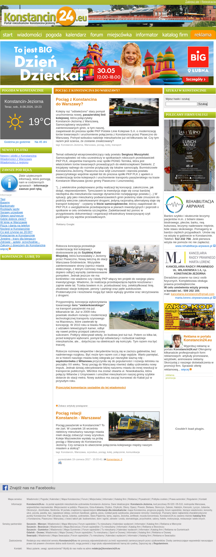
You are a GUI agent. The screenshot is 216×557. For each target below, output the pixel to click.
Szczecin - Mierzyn (36, 524)
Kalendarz (55, 499)
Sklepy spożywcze (12, 215)
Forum (84, 499)
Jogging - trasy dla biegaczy (18, 238)
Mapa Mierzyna (69, 524)
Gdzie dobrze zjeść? (13, 219)
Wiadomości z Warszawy (16, 159)
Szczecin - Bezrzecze (38, 527)
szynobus (92, 452)
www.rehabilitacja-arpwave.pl (195, 246)
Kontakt (203, 499)
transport (116, 145)
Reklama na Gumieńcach (177, 529)
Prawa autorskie (177, 499)
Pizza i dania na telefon (15, 225)
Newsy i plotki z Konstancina (18, 155)
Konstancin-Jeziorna (72, 145)
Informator (108, 499)
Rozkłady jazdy (9, 209)
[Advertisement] (107, 233)
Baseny (5, 202)
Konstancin (67, 452)
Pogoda (44, 499)
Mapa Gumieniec (72, 529)
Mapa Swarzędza (60, 535)
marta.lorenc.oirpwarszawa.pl (195, 297)
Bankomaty (7, 205)
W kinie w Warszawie (13, 222)
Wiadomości (32, 499)
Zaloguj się (192, 1)
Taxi (2, 199)
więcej (5, 249)
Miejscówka (95, 499)
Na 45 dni (41, 142)
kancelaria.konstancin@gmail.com (192, 294)
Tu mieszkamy (104, 524)
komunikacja (133, 452)
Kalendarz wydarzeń (123, 524)
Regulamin (192, 499)
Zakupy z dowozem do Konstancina (22, 245)
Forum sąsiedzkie (87, 524)
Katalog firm (120, 499)
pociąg (100, 145)
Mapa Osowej (66, 532)
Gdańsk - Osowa (35, 532)
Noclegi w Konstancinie (15, 228)
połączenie (119, 452)
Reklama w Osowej (161, 532)
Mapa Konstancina (70, 499)
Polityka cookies (160, 499)
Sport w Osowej (117, 532)
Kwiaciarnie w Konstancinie (17, 235)
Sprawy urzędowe (11, 212)
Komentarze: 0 (114, 459)
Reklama (132, 499)
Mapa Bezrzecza (72, 527)
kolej (107, 145)
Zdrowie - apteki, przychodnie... (20, 242)
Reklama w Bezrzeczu (153, 527)
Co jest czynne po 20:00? (16, 232)
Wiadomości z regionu (14, 162)
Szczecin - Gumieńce (37, 529)
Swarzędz (32, 535)
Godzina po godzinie (17, 142)
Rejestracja (208, 1)
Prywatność (144, 499)
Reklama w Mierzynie (170, 524)
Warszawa (90, 145)
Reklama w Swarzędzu (164, 535)
